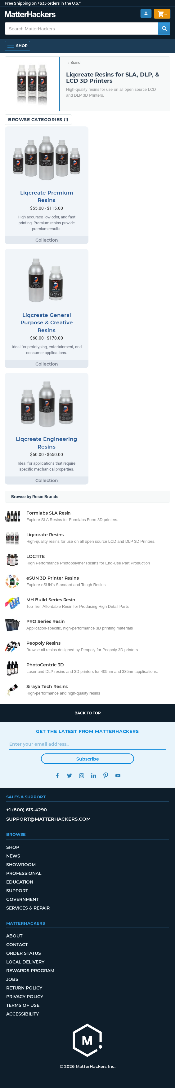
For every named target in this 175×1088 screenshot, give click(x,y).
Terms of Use (22, 1005)
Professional (23, 873)
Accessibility (22, 1014)
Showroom (21, 864)
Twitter (69, 775)
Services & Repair (28, 908)
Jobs (12, 979)
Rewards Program (30, 970)
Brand (75, 62)
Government (22, 899)
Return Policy (24, 988)
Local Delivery (25, 962)
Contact (17, 944)
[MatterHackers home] (87, 1041)
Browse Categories (38, 119)
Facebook (57, 775)
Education (19, 882)
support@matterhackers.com (48, 819)
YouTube (117, 775)
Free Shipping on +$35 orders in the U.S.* (43, 3)
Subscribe (87, 759)
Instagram (81, 775)
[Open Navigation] (17, 46)
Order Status (23, 953)
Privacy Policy (24, 996)
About (14, 936)
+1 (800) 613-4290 (26, 810)
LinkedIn (93, 775)
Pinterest (105, 775)
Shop (12, 847)
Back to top (87, 713)
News (13, 856)
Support (17, 890)
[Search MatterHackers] (164, 28)
